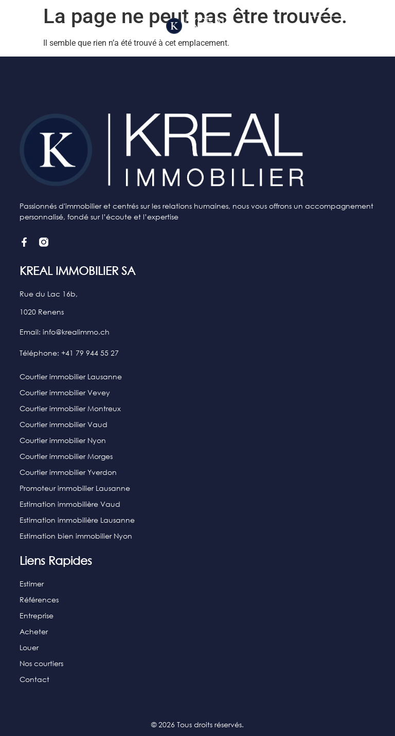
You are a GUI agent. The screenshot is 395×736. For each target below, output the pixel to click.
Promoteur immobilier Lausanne (75, 488)
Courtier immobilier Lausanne (71, 376)
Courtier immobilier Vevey (65, 392)
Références (39, 599)
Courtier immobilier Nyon (63, 440)
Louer (29, 647)
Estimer (32, 583)
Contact (34, 679)
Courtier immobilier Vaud (63, 424)
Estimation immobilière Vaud (70, 504)
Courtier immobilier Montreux (70, 408)
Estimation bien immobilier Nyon (76, 536)
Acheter (34, 631)
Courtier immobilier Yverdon (68, 472)
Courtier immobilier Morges (66, 456)
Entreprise (36, 615)
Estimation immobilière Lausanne (77, 520)
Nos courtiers (41, 663)
